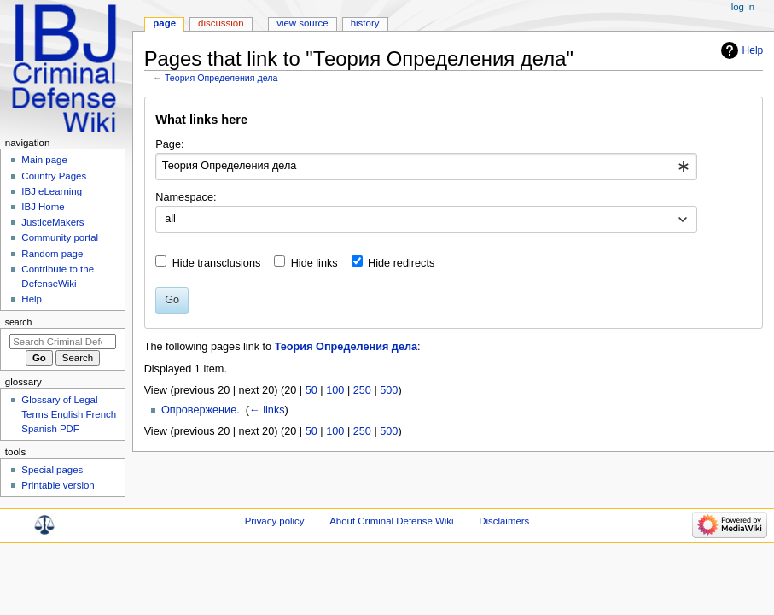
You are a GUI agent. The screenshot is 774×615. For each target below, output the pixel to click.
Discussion (220, 23)
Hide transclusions (216, 263)
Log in (742, 7)
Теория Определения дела (221, 78)
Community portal (59, 237)
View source (302, 23)
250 (362, 390)
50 (311, 390)
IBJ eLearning (51, 191)
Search (18, 322)
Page (164, 23)
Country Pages (53, 176)
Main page (44, 160)
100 (335, 390)
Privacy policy (275, 521)
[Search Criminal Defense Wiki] (62, 341)
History (365, 23)
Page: (169, 144)
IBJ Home (42, 207)
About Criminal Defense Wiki (391, 521)
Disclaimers (504, 521)
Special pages (52, 470)
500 (389, 390)
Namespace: (185, 197)
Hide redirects (401, 263)
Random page (52, 254)
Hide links (314, 263)
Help (753, 50)
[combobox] (426, 166)
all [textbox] (170, 219)
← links (267, 410)
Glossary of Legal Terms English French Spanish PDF (68, 414)
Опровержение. (200, 410)
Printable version (57, 485)
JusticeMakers (52, 222)
